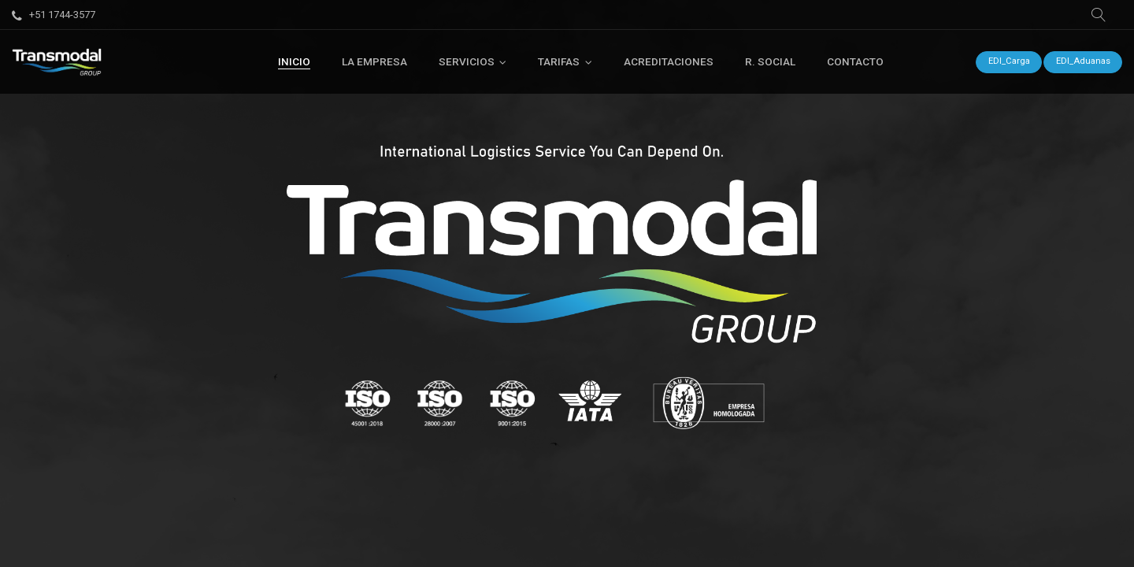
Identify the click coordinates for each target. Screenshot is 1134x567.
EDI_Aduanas (1083, 61)
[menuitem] (294, 61)
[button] (1098, 14)
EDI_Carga (1009, 61)
